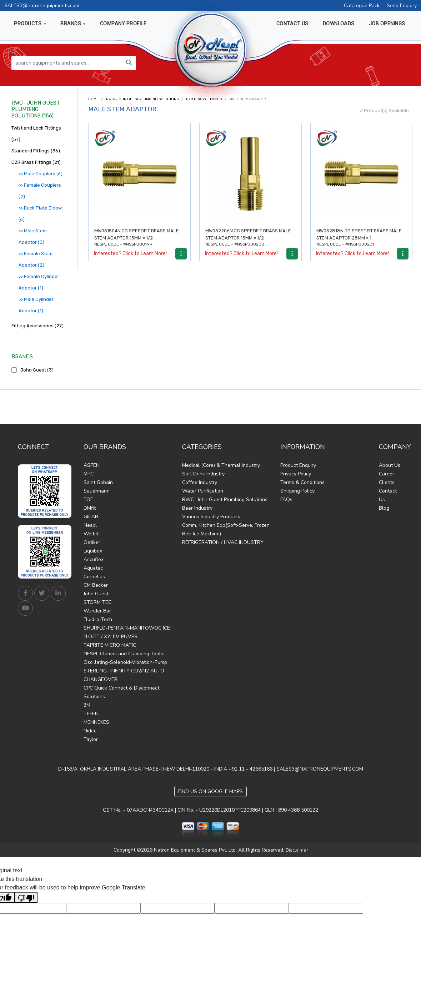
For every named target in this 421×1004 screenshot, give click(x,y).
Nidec (90, 730)
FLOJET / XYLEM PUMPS (110, 636)
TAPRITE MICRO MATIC (110, 645)
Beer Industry (197, 508)
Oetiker (92, 542)
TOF (88, 499)
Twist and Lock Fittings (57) (36, 133)
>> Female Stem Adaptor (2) (35, 259)
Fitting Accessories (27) (37, 325)
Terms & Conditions (302, 482)
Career (386, 473)
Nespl (90, 525)
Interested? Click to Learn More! (130, 254)
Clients (387, 482)
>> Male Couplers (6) (40, 173)
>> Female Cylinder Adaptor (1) (39, 282)
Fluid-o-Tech (98, 619)
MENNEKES (96, 722)
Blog (384, 508)
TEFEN (91, 713)
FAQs (286, 499)
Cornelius (94, 576)
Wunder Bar (97, 610)
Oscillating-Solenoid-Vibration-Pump (125, 662)
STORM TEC (97, 602)
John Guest (96, 593)
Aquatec (93, 568)
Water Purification (202, 491)
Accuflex (94, 559)
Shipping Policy (297, 491)
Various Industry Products (211, 516)
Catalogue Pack (362, 5)
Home (93, 99)
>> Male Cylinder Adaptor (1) (36, 305)
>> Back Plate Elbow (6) (40, 213)
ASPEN (92, 465)
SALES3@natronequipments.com (41, 5)
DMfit (90, 508)
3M (87, 705)
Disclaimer (297, 850)
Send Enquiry (402, 5)
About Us (389, 465)
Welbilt (92, 533)
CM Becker (96, 585)
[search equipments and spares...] (66, 63)
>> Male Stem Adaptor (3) (33, 236)
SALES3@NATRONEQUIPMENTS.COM (319, 769)
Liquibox (93, 551)
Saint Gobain (98, 482)
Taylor (91, 739)
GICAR (91, 516)
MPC (89, 473)
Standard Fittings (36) (35, 150)
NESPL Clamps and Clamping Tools (123, 653)
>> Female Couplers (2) (40, 190)
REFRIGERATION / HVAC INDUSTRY (223, 542)
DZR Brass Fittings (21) (36, 162)
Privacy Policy (295, 473)
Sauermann (97, 491)
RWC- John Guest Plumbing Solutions (142, 99)
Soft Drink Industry (203, 473)
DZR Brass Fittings (204, 99)
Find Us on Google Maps (210, 791)
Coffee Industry (199, 482)
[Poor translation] (26, 897)
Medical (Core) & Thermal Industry (221, 465)
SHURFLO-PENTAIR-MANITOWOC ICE (127, 628)
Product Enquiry (298, 465)
